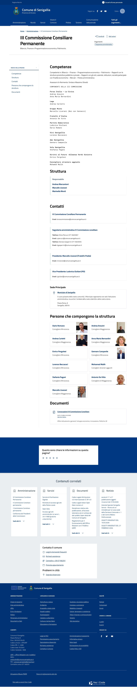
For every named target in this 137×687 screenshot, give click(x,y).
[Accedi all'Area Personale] (112, 2)
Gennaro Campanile (100, 351)
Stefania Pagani (59, 377)
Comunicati (103, 605)
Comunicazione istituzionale (92, 21)
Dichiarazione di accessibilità (79, 646)
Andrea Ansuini (98, 326)
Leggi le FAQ (44, 636)
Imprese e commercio (77, 605)
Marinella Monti (59, 191)
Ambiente (43, 605)
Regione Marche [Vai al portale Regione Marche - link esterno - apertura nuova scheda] (17, 2)
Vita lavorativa (74, 621)
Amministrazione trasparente (79, 636)
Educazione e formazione (48, 624)
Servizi (42, 22)
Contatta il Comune (46, 649)
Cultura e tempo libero (47, 621)
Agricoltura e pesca (46, 602)
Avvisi (101, 608)
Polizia (68, 22)
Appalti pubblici (45, 612)
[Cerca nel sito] (122, 11)
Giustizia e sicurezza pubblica (79, 602)
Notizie (101, 602)
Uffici (12, 608)
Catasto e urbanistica (47, 618)
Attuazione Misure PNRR (18, 674)
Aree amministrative (17, 605)
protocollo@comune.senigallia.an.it (22, 660)
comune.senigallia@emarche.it (24, 662)
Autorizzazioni (44, 615)
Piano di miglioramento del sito (46, 674)
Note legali (73, 642)
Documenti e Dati (16, 621)
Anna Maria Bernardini (101, 338)
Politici (12, 615)
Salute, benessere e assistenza (80, 612)
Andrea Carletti (58, 338)
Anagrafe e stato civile (47, 608)
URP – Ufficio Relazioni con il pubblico (22, 655)
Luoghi (101, 622)
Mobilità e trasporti (76, 608)
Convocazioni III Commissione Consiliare (73, 412)
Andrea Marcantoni (60, 184)
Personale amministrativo (18, 618)
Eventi (101, 625)
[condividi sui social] (99, 36)
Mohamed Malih (98, 364)
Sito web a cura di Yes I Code (22, 682)
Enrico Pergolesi (59, 351)
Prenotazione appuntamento (49, 639)
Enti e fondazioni (16, 612)
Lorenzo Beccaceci (60, 364)
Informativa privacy (76, 639)
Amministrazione (19, 22)
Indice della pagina (24, 68)
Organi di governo (16, 602)
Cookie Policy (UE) (75, 649)
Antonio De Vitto (99, 377)
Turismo (79, 22)
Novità (32, 22)
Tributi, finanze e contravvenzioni (81, 615)
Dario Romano (58, 326)
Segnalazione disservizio (48, 642)
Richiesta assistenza (47, 646)
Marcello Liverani (59, 187)
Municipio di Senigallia (66, 292)
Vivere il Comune (53, 21)
